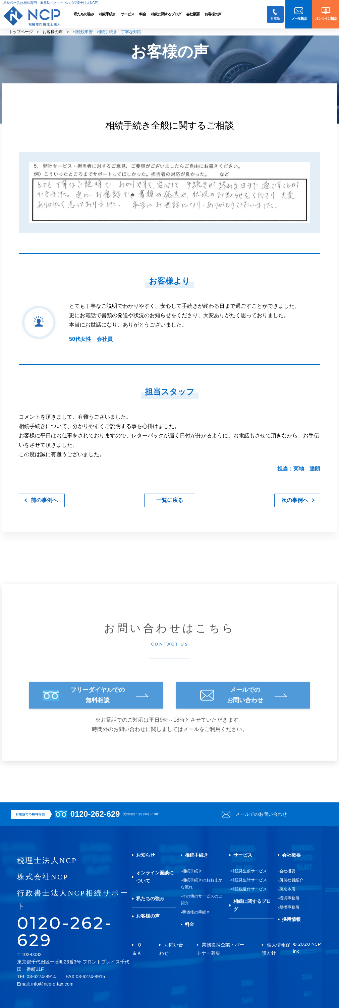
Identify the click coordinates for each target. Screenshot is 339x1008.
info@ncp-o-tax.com (52, 984)
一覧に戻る (169, 500)
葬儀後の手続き (196, 912)
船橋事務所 (289, 907)
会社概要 (193, 14)
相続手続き (107, 14)
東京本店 (287, 889)
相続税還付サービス (249, 889)
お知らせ (145, 855)
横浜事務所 (289, 898)
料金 (142, 14)
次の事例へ (294, 500)
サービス (127, 14)
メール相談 (298, 18)
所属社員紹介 (291, 880)
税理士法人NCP (47, 860)
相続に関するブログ (166, 14)
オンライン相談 (325, 18)
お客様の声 (213, 14)
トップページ (21, 31)
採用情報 (291, 919)
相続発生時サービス (249, 880)
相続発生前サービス (249, 871)
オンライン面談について (155, 877)
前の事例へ (44, 500)
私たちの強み (84, 14)
